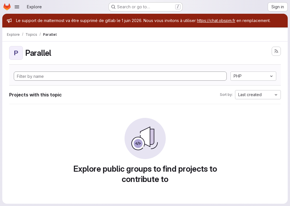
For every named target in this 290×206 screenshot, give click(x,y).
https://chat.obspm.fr (216, 20)
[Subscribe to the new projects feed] (276, 51)
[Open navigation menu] (16, 6)
